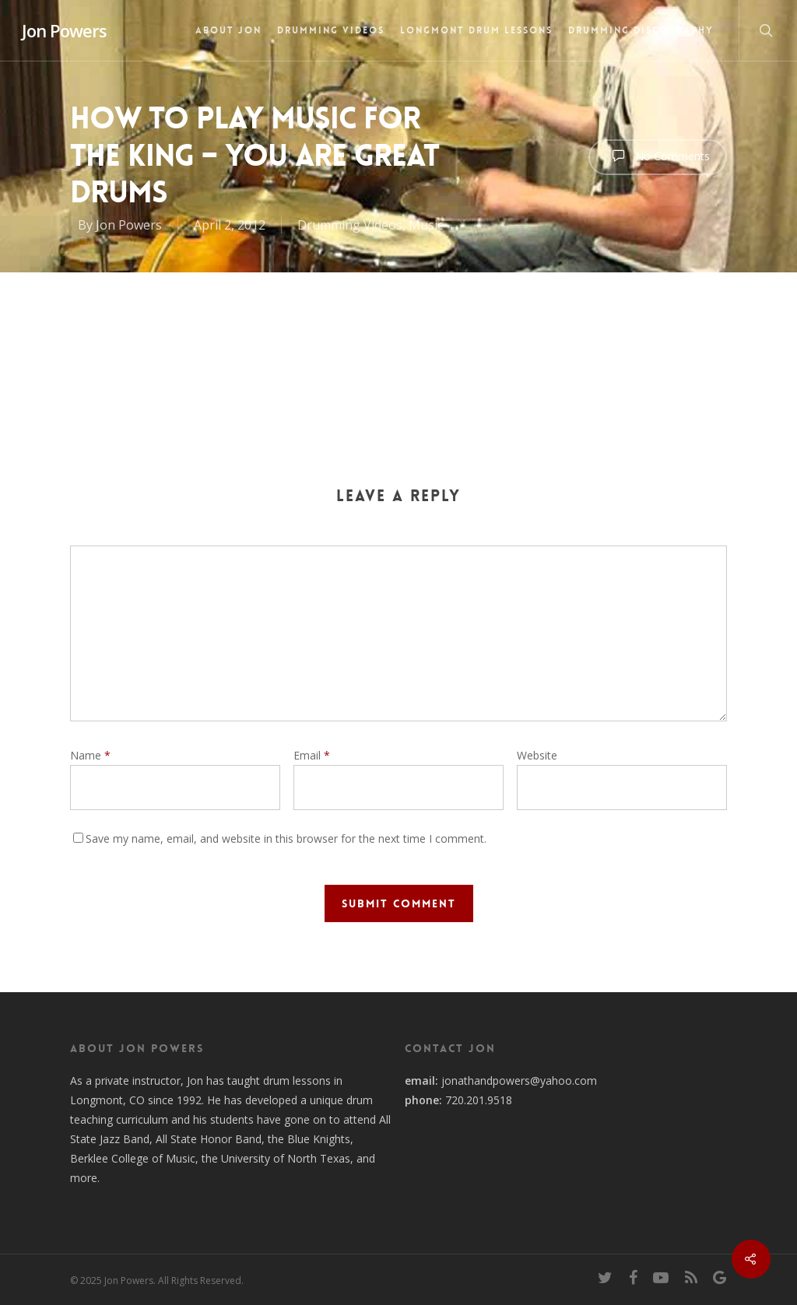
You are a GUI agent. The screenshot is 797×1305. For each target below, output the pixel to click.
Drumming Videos (330, 30)
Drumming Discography (641, 30)
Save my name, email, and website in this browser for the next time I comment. (286, 838)
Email (311, 755)
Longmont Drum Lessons (476, 30)
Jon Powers (64, 30)
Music (426, 224)
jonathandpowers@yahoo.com (519, 1080)
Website (537, 755)
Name (90, 755)
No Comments (658, 155)
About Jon (228, 30)
